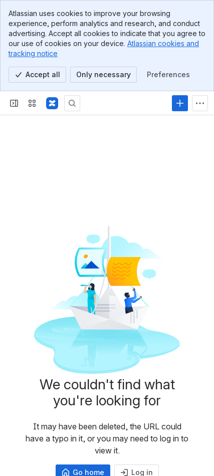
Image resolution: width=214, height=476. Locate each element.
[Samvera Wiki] (52, 103)
